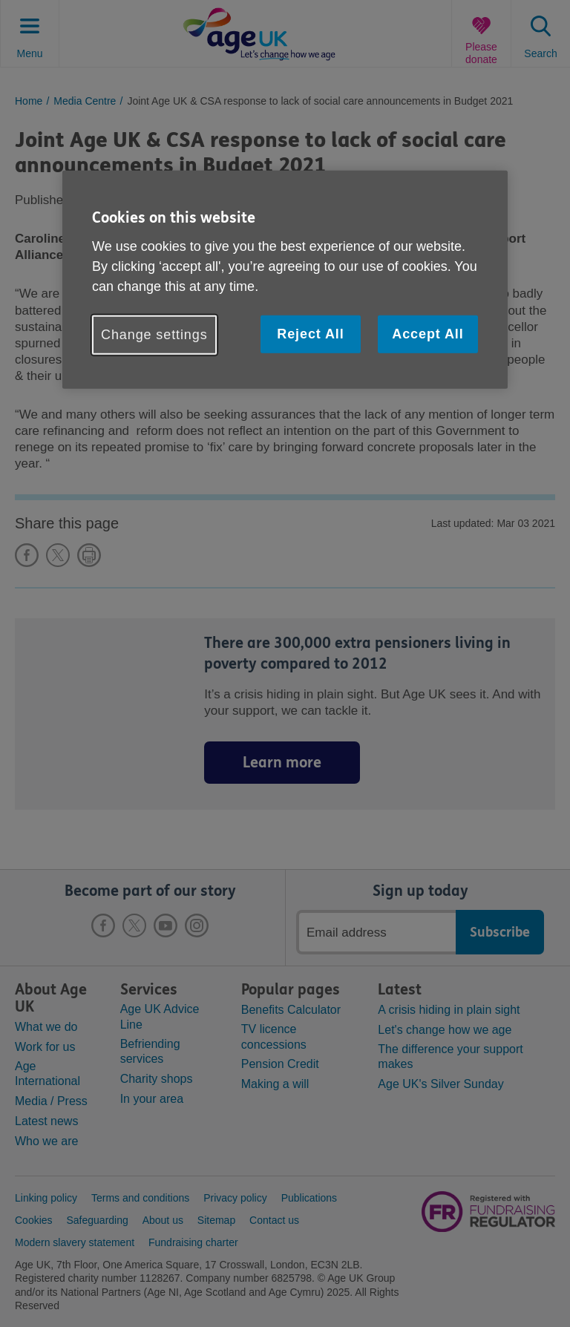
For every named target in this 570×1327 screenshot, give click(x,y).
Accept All (427, 334)
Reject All (310, 334)
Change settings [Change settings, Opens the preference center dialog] (154, 334)
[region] (285, 280)
